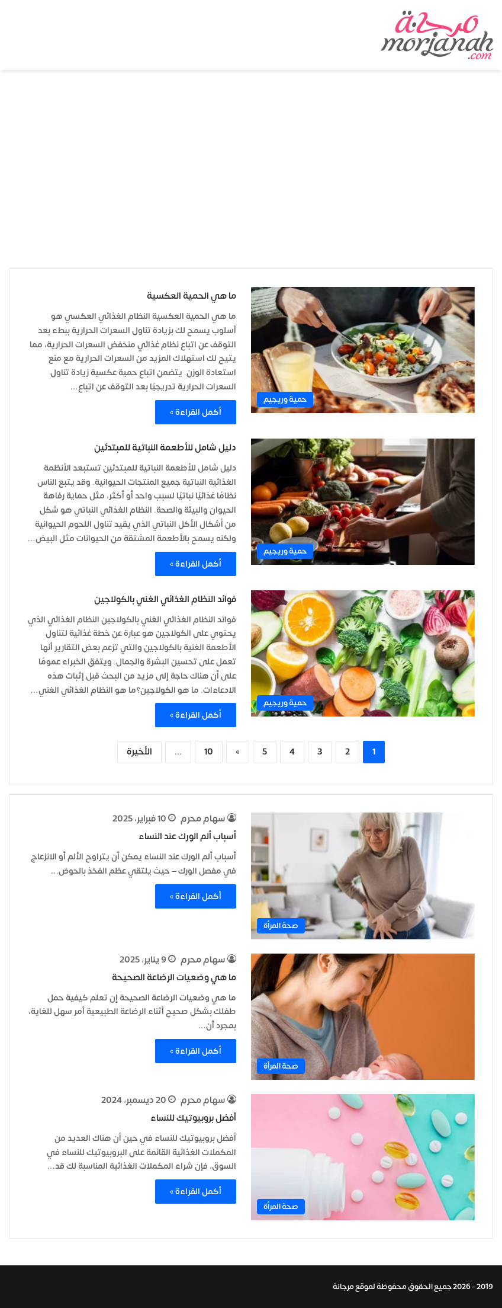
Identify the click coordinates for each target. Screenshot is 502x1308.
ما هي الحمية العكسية (191, 296)
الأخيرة (139, 751)
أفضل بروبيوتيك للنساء (193, 1118)
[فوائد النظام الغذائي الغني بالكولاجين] (363, 653)
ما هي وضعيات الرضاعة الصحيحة (174, 977)
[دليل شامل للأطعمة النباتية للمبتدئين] (363, 502)
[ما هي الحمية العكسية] (363, 350)
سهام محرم (203, 818)
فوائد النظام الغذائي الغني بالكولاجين (165, 599)
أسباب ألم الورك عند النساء (187, 836)
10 (208, 751)
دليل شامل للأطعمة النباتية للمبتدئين (165, 447)
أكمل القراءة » (195, 412)
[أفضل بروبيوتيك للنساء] (363, 1157)
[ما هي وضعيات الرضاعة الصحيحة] (363, 1017)
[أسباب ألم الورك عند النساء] (363, 876)
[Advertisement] (251, 171)
